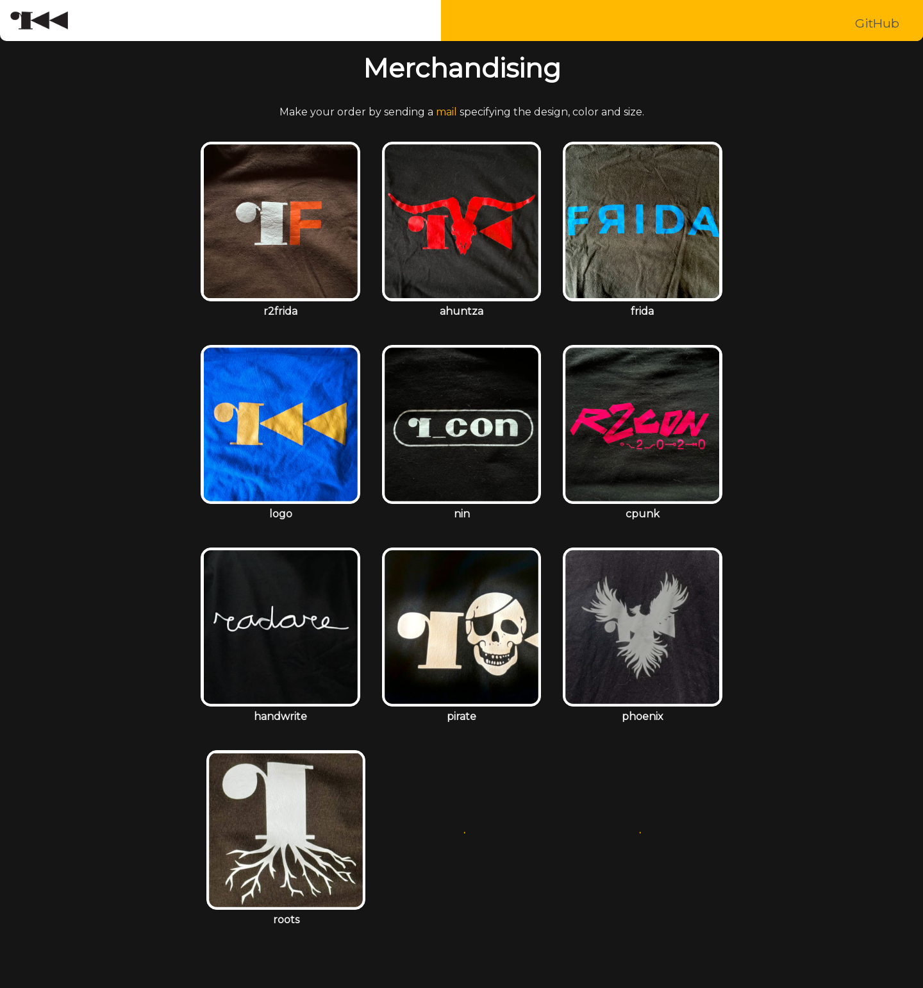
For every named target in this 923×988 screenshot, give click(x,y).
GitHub (877, 23)
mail (446, 112)
